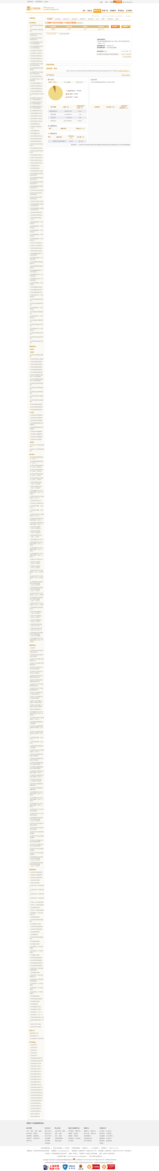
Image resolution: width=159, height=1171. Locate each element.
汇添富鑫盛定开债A (35, 1006)
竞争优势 (102, 1133)
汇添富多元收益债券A (36, 875)
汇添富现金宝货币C (35, 1068)
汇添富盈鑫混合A (35, 133)
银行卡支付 (48, 1131)
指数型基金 (32, 645)
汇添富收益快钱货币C (36, 1090)
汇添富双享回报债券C (36, 960)
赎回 (63, 1131)
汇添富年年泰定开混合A (37, 190)
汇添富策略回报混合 (36, 141)
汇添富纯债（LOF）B (36, 1014)
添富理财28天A (34, 1036)
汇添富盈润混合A (35, 168)
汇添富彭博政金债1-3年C (37, 1017)
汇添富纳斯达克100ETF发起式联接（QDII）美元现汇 (36, 492)
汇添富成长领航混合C (36, 56)
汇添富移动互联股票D (36, 415)
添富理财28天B (34, 1033)
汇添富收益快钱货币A (36, 1087)
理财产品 (32, 1030)
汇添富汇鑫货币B (35, 1116)
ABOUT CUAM (113, 1148)
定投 (56, 1133)
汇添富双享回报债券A (36, 929)
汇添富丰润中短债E (35, 1026)
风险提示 (85, 1148)
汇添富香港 (38, 1)
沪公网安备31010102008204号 (83, 1160)
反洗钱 (67, 1148)
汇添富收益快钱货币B (36, 1092)
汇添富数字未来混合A (36, 53)
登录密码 (29, 1136)
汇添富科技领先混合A (36, 61)
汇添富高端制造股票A (36, 409)
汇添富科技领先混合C (36, 76)
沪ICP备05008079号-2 (99, 1160)
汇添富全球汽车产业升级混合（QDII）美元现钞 (36, 572)
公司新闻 (108, 1133)
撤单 (60, 1136)
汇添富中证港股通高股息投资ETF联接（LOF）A (37, 733)
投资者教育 (87, 1136)
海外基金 (32, 454)
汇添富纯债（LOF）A (36, 1012)
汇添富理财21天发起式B (37, 1038)
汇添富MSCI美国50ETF (36, 559)
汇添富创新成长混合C (36, 138)
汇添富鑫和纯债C (35, 1001)
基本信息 (58, 19)
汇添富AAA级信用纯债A (37, 905)
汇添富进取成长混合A (36, 148)
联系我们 (102, 1141)
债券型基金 (32, 869)
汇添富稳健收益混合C (36, 292)
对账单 (35, 1133)
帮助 (111, 2)
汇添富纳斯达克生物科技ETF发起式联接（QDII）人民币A (36, 589)
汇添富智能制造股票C (36, 369)
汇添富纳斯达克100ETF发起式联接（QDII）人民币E (36, 543)
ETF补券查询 (88, 1141)
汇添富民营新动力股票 (36, 359)
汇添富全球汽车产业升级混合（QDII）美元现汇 (36, 577)
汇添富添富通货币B (35, 1106)
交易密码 (36, 1136)
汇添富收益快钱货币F (36, 1098)
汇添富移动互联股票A (36, 420)
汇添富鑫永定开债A (35, 1009)
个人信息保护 (94, 1148)
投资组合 (82, 19)
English (46, 1)
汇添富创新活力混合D (36, 116)
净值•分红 (66, 19)
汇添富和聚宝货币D (35, 1079)
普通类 (32, 442)
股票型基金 (32, 346)
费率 (103, 19)
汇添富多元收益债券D (36, 872)
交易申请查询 (59, 1138)
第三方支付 (48, 1136)
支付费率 (47, 1141)
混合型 (76, 1133)
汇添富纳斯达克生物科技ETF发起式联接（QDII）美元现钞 (36, 634)
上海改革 (32, 648)
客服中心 (86, 1131)
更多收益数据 (127, 56)
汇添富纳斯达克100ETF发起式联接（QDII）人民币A (36, 555)
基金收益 (74, 19)
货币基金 (71, 1131)
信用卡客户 (36, 1138)
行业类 (32, 412)
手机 (36, 1131)
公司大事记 (109, 1136)
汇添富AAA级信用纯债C (37, 902)
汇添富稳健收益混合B (36, 289)
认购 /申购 (58, 1131)
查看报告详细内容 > (124, 71)
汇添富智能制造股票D (36, 372)
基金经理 (90, 19)
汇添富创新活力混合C (36, 121)
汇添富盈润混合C (35, 165)
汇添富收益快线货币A (36, 1058)
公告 (97, 19)
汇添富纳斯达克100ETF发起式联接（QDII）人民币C (36, 549)
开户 (27, 1131)
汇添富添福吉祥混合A (36, 248)
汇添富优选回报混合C (36, 83)
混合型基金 (32, 23)
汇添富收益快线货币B (36, 1060)
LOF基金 (77, 1138)
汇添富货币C (33, 1050)
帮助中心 (93, 1131)
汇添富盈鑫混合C (35, 130)
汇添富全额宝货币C (35, 1074)
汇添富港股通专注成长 (36, 171)
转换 (60, 1133)
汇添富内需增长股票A (36, 364)
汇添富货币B (33, 1055)
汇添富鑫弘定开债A (35, 924)
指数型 (70, 1136)
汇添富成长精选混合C (36, 212)
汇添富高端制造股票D (36, 407)
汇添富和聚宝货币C (35, 1076)
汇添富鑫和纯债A (35, 972)
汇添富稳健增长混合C (36, 113)
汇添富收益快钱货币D (36, 1095)
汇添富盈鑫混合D (35, 124)
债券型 (76, 1136)
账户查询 (29, 1133)
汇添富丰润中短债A (35, 1024)
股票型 (70, 1133)
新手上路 (86, 1133)
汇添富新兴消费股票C (36, 431)
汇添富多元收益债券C (36, 877)
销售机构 (110, 19)
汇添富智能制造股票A (36, 367)
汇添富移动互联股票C (36, 417)
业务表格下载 (88, 1138)
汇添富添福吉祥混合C (36, 251)
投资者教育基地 (45, 1148)
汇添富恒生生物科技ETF (37, 503)
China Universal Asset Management (77, 1156)
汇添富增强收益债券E (36, 998)
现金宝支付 (48, 1133)
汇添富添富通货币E (35, 1103)
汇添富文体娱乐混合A (36, 160)
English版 (109, 1141)
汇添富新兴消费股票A (36, 434)
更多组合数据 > (125, 75)
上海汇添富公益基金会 (95, 1156)
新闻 (117, 19)
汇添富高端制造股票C (36, 404)
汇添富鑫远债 (34, 1004)
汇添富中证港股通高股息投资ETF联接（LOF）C (37, 727)
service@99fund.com (63, 1151)
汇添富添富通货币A (35, 1108)
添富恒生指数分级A (35, 709)
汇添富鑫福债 (34, 934)
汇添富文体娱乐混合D (36, 157)
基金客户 (29, 1138)
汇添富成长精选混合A (36, 215)
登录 (106, 2)
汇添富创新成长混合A (36, 136)
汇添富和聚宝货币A (35, 1082)
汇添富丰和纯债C (35, 880)
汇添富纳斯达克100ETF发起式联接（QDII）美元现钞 (36, 640)
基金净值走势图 (64, 33)
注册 (101, 2)
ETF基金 (71, 1141)
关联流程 (47, 1143)
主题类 (32, 352)
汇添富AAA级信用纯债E (37, 910)
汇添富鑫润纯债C (35, 932)
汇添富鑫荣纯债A (35, 907)
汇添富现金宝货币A (35, 1066)
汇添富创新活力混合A (36, 118)
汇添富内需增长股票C (36, 361)
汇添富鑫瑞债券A (35, 996)
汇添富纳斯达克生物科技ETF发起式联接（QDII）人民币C (36, 599)
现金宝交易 (58, 1141)
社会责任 (108, 1138)
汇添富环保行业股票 (36, 439)
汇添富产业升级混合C (36, 243)
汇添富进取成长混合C (36, 155)
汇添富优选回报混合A (36, 91)
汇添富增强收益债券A (36, 965)
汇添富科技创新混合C (36, 88)
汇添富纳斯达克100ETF (36, 539)
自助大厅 (93, 1133)
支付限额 (47, 1138)
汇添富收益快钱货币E (36, 1100)
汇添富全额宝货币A (35, 1071)
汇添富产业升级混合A (36, 245)
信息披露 (102, 1136)
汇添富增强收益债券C (36, 957)
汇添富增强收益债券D (36, 963)
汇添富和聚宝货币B (35, 1084)
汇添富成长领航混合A (36, 58)
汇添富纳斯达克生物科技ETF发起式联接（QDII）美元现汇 (36, 583)
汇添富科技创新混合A (36, 86)
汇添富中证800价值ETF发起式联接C (112, 16)
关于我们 (102, 1131)
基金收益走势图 (51, 33)
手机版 (101, 1143)
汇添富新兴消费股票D (36, 436)
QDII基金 (71, 1138)
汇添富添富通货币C (35, 1111)
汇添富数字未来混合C (36, 50)
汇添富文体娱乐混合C (36, 163)
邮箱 (40, 1131)
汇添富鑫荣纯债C (35, 917)
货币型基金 (32, 1042)
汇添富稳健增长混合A (36, 110)
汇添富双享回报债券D (36, 926)
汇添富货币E (33, 1053)
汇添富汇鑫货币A (35, 1113)
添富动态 (30, 1)
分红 (56, 1136)
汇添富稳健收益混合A (36, 287)
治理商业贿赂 (76, 1148)
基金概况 (128, 16)
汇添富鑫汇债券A (35, 955)
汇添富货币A (33, 1045)
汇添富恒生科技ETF (35, 500)
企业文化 (108, 1131)
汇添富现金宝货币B (35, 1063)
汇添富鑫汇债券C (35, 944)
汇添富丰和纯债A (35, 882)
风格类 (32, 349)
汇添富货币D (33, 1047)
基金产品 (96, 16)
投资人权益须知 (57, 1148)
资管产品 (29, 1141)
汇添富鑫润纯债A (35, 941)
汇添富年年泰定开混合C (37, 201)
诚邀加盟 (102, 1138)
